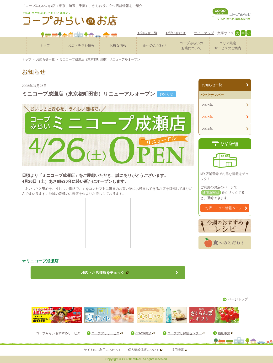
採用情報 (177, 350)
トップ (45, 45)
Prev (26, 314)
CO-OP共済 (143, 333)
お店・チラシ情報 (81, 45)
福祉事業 (224, 333)
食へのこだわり (154, 45)
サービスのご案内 (228, 45)
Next (245, 314)
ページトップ (238, 299)
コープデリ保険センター (184, 333)
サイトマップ (204, 33)
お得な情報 (118, 45)
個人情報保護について (143, 350)
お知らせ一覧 (147, 33)
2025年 (207, 117)
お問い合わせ (176, 33)
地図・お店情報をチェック (102, 273)
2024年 (207, 129)
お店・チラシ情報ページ (223, 208)
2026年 (207, 105)
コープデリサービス (105, 333)
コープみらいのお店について (191, 45)
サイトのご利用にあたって (102, 350)
